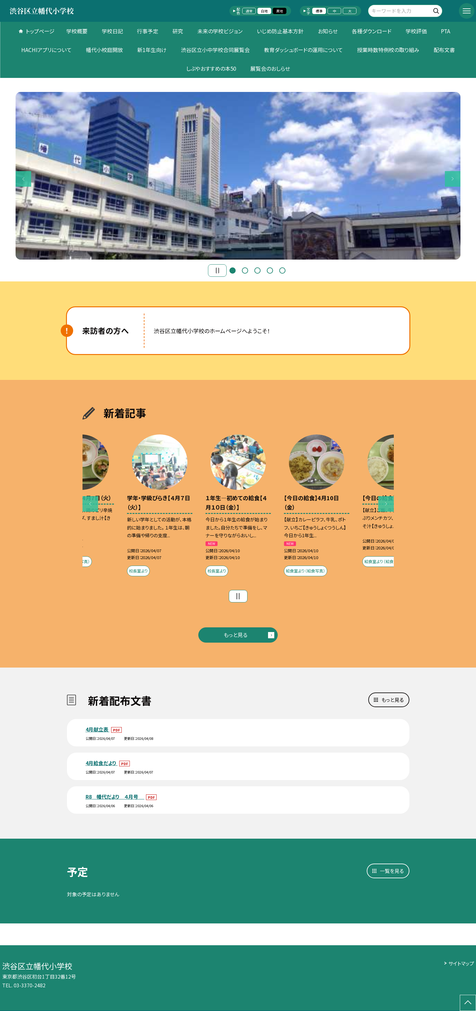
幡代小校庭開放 (104, 50)
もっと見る (235, 635)
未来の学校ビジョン (220, 31)
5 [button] (282, 270)
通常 (249, 10)
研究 (177, 31)
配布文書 (444, 50)
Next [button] (452, 179)
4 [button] (270, 270)
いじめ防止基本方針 (280, 31)
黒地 (279, 10)
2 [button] (245, 270)
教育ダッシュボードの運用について (303, 50)
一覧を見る (392, 870)
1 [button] (232, 270)
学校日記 (112, 31)
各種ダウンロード (371, 31)
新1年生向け (152, 50)
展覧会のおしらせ (270, 68)
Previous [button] (23, 179)
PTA (445, 31)
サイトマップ (461, 963)
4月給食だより (102, 763)
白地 (264, 10)
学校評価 (416, 31)
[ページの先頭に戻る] (468, 1003)
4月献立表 (98, 729)
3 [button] (257, 270)
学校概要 (76, 31)
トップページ (40, 31)
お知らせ (327, 31)
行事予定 (147, 31)
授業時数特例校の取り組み (388, 50)
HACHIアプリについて (46, 50)
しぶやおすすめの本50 (211, 68)
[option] (238, 176)
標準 (319, 10)
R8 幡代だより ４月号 (115, 796)
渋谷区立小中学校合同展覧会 (215, 50)
